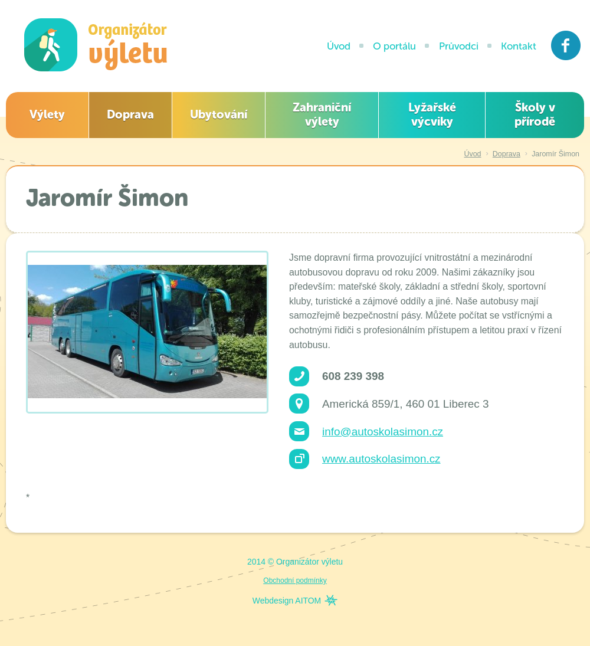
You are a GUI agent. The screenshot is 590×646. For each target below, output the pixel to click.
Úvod (338, 46)
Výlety (47, 114)
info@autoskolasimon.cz (382, 431)
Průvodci (458, 46)
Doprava (130, 114)
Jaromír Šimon (555, 154)
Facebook (566, 45)
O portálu (394, 46)
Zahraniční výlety (322, 114)
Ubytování (218, 114)
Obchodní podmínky (294, 580)
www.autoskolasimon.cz (381, 458)
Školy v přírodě (534, 114)
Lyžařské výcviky (432, 114)
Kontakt (518, 46)
